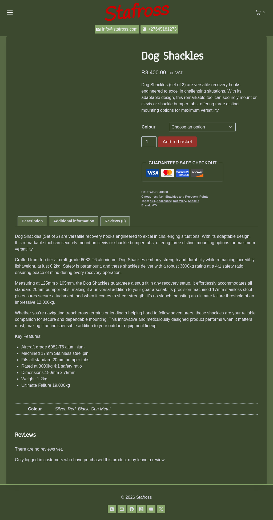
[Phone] (112, 509)
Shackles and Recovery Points (186, 196)
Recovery (179, 200)
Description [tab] (32, 221)
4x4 (161, 196)
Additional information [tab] (73, 221)
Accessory (163, 200)
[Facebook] (131, 509)
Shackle (193, 200)
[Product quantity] (149, 141)
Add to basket (177, 141)
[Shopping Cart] (261, 12)
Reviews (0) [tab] (115, 221)
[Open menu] (9, 12)
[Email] (122, 509)
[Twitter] (161, 509)
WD (154, 205)
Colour (148, 127)
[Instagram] (141, 509)
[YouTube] (151, 509)
